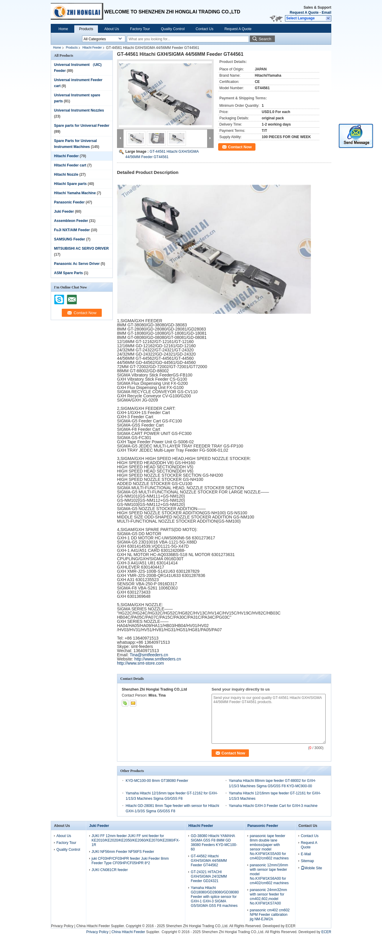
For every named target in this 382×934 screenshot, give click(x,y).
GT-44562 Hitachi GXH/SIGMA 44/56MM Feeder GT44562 (209, 860)
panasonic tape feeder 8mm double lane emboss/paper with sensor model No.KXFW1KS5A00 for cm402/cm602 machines (269, 847)
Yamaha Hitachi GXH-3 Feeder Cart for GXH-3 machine (273, 806)
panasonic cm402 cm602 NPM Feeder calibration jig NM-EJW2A (269, 914)
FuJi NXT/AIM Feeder (72, 230)
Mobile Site (311, 868)
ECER (290, 926)
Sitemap (307, 861)
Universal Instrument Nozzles (79, 110)
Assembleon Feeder (71, 221)
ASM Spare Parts (68, 273)
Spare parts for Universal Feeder (81, 125)
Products (86, 29)
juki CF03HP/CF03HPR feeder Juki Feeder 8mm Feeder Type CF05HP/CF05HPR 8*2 (130, 860)
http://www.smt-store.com (140, 663)
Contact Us (204, 29)
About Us (111, 29)
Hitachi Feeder (92, 47)
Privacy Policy (62, 926)
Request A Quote (304, 12)
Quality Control (172, 29)
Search (265, 39)
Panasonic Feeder (69, 202)
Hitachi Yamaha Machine (75, 193)
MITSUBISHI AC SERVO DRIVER (81, 248)
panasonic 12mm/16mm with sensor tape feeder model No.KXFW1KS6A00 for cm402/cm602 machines (269, 874)
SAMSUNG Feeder (69, 239)
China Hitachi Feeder (93, 926)
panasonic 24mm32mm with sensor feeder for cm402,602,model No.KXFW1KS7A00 (268, 896)
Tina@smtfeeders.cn (149, 654)
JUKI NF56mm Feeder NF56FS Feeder (123, 852)
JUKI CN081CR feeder (110, 870)
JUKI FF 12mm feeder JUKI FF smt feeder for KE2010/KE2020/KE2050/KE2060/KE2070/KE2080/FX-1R (136, 840)
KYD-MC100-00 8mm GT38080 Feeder (157, 781)
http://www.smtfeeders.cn (157, 659)
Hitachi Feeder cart (70, 165)
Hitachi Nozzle (66, 174)
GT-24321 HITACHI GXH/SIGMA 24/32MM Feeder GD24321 (209, 876)
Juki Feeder (64, 211)
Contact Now (240, 147)
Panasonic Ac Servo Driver (77, 264)
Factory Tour (140, 29)
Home (63, 29)
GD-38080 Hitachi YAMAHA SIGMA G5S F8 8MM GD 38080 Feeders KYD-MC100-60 (214, 842)
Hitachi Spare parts (70, 184)
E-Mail (306, 854)
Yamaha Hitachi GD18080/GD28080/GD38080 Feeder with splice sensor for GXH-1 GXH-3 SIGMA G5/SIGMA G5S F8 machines (215, 897)
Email (326, 12)
